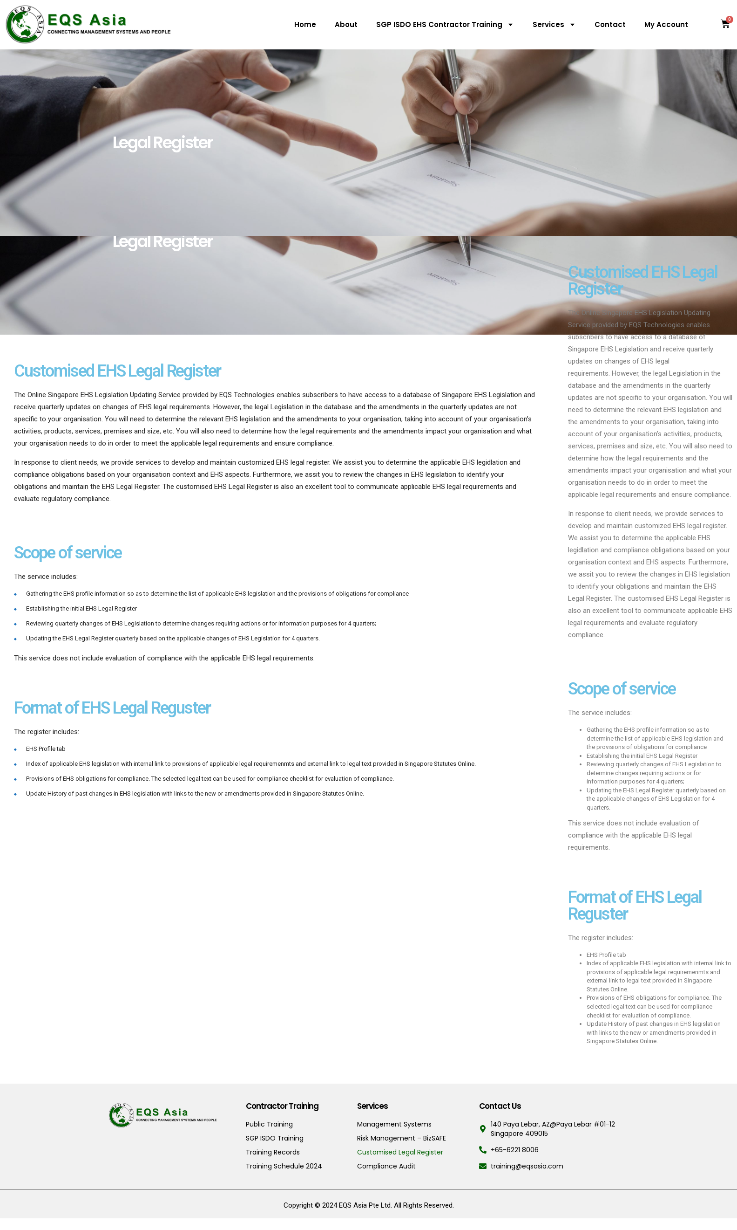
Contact (610, 24)
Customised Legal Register (400, 1152)
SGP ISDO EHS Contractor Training (445, 24)
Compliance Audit (386, 1166)
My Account (666, 24)
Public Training (269, 1124)
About (346, 24)
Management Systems (394, 1124)
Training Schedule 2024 (284, 1166)
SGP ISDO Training (275, 1138)
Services (554, 24)
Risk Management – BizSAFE (401, 1138)
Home (305, 24)
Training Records (273, 1152)
